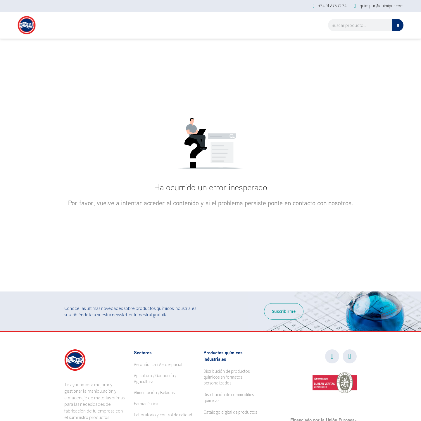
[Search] (397, 25)
